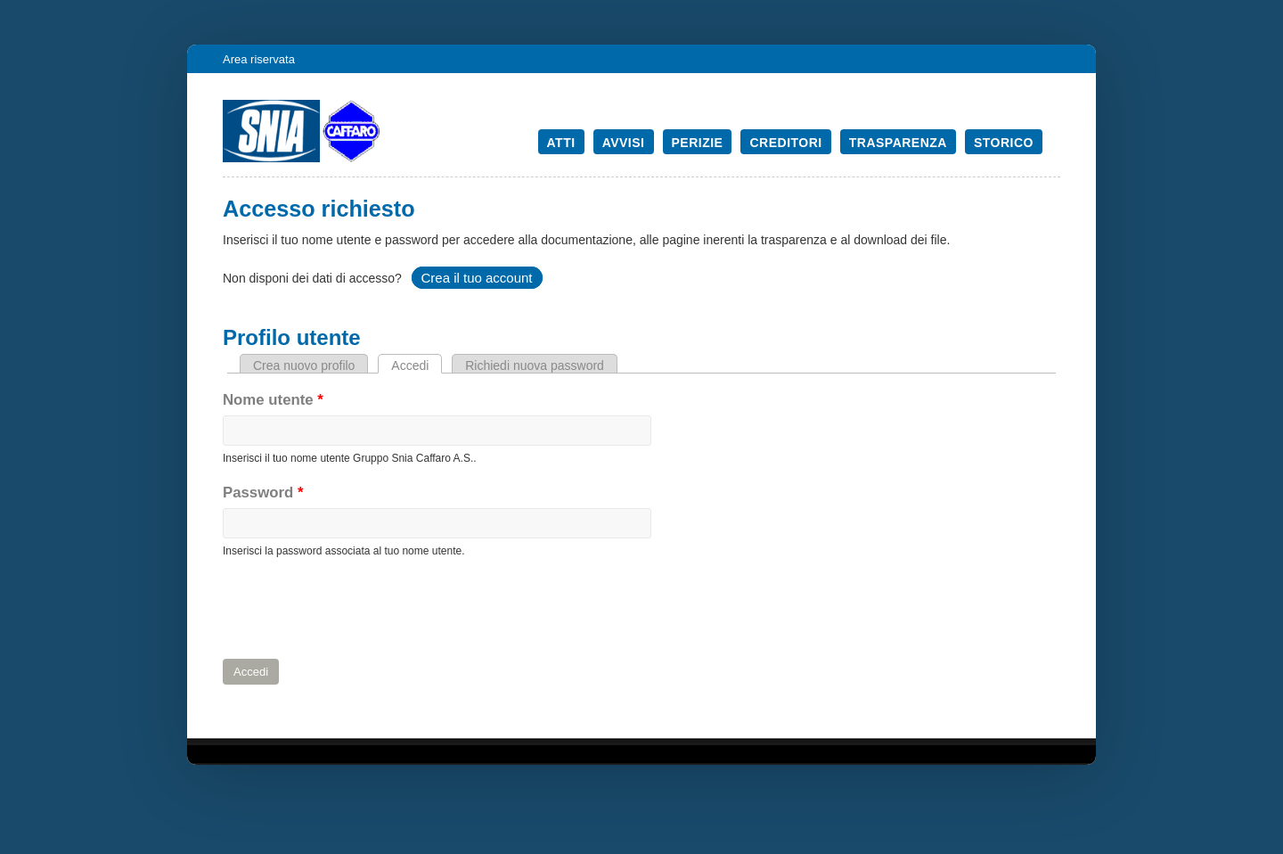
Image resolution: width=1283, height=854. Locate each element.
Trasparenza (898, 142)
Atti (561, 142)
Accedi (416, 365)
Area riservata (259, 59)
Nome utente (273, 399)
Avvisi (623, 142)
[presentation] (358, 609)
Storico (1004, 142)
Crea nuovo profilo (304, 365)
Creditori (785, 142)
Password (263, 492)
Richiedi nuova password (534, 365)
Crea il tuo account (476, 277)
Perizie (697, 142)
